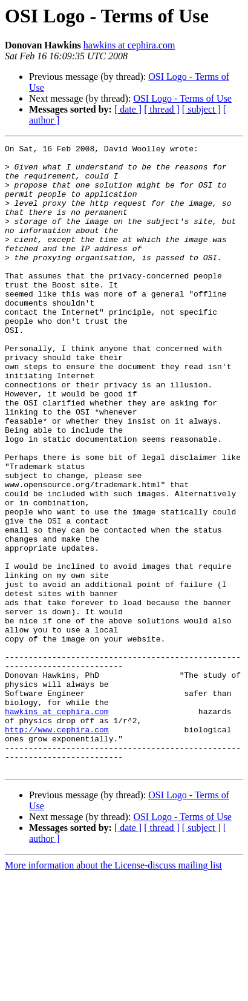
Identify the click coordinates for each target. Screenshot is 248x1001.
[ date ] (128, 109)
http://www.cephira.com (57, 847)
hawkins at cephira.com (129, 45)
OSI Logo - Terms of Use (182, 98)
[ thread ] (162, 109)
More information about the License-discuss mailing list (113, 990)
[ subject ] (201, 109)
